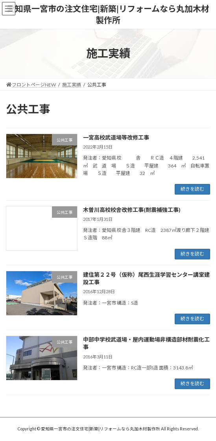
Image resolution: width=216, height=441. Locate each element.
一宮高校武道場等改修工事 (116, 137)
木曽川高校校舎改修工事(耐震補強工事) (132, 209)
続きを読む (192, 189)
